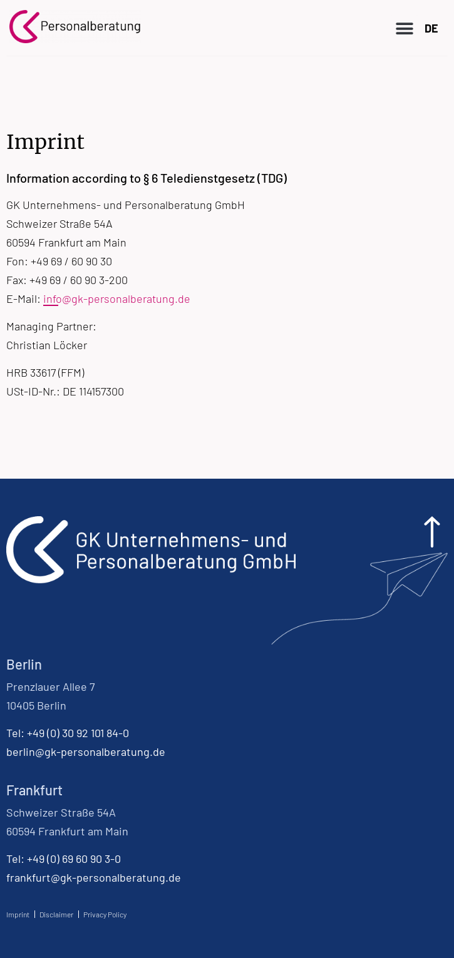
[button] (404, 29)
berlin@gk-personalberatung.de (85, 751)
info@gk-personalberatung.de (116, 298)
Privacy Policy (104, 914)
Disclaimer (56, 914)
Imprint (17, 914)
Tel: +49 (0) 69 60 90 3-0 (63, 858)
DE (431, 28)
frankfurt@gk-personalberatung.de (93, 877)
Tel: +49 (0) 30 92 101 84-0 (67, 733)
